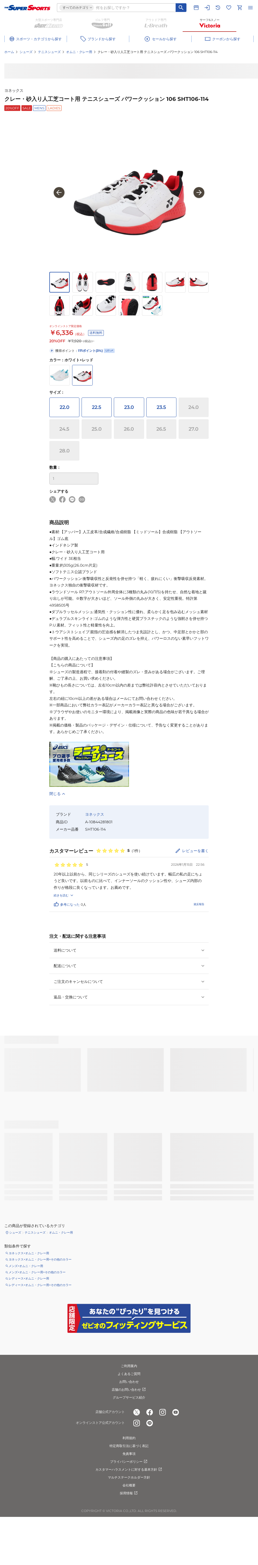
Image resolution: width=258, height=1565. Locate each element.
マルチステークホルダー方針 (129, 1477)
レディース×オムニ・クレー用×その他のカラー (40, 1285)
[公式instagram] (162, 1412)
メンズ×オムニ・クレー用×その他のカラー (37, 1272)
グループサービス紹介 (129, 1397)
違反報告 (199, 904)
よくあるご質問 (129, 1374)
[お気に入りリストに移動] (228, 7)
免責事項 (129, 1454)
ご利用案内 (129, 1366)
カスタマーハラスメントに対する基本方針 (129, 1469)
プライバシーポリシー (129, 1461)
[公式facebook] (149, 1412)
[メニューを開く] (250, 7)
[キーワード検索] (181, 7)
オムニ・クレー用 (79, 52)
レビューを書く (195, 850)
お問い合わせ (129, 1382)
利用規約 (129, 1438)
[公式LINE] (149, 1423)
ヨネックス (13, 90)
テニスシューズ (49, 52)
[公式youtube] (175, 1412)
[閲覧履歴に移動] (218, 7)
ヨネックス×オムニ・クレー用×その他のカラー (40, 1259)
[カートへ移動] (239, 7)
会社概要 (129, 1485)
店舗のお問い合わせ (129, 1389)
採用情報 (129, 1493)
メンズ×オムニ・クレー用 (26, 1266)
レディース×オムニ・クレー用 (29, 1278)
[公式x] (136, 1412)
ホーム (9, 52)
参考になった (67, 904)
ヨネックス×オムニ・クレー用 (29, 1253)
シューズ (26, 52)
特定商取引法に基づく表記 (129, 1446)
